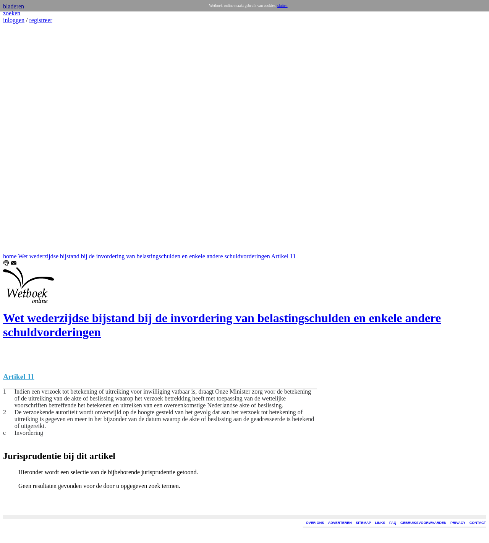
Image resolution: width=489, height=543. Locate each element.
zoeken (11, 13)
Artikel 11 (283, 256)
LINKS (380, 523)
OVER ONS (315, 523)
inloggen (13, 20)
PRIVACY (457, 523)
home (10, 256)
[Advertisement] (26, 138)
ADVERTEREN (340, 523)
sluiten (282, 5)
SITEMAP (363, 523)
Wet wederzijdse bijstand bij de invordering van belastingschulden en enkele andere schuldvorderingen (144, 256)
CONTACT (478, 523)
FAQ (393, 523)
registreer (40, 20)
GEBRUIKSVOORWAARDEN (423, 523)
